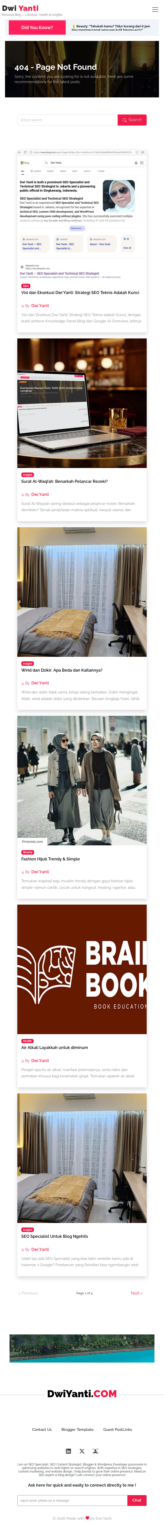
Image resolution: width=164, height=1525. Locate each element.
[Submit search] (132, 120)
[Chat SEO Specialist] (73, 1500)
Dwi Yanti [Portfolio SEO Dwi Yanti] (103, 1518)
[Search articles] (67, 120)
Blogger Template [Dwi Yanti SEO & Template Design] (77, 1429)
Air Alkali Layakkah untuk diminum (54, 1047)
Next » (137, 1293)
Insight (27, 474)
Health (27, 1040)
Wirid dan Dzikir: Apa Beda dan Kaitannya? (62, 670)
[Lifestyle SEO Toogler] (155, 9)
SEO (26, 285)
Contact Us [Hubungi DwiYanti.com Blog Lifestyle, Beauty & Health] (41, 1429)
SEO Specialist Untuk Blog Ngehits (54, 1236)
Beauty (27, 852)
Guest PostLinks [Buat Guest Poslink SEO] (118, 1429)
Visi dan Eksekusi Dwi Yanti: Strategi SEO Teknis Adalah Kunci (80, 292)
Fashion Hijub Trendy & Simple (50, 859)
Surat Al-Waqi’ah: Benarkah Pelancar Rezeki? (64, 481)
